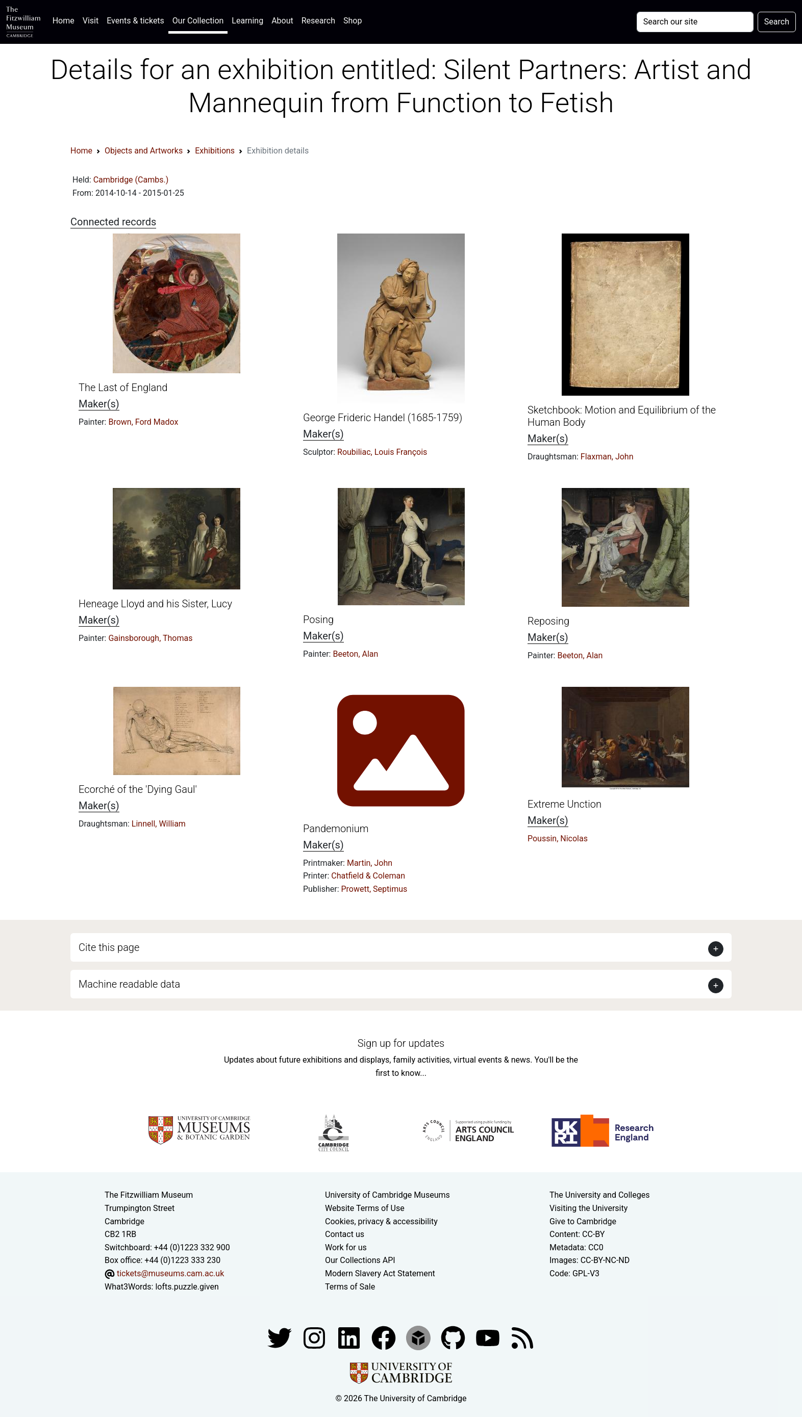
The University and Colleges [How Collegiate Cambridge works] (599, 1195)
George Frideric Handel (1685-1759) (382, 417)
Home (66, 19)
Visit (90, 20)
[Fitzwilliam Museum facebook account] (350, 1337)
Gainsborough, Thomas (150, 638)
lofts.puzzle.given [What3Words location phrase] (186, 1287)
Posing (318, 619)
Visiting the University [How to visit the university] (588, 1208)
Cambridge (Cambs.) (131, 180)
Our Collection (197, 20)
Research (318, 20)
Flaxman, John (607, 456)
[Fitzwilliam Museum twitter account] (280, 1337)
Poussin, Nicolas (558, 838)
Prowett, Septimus (374, 889)
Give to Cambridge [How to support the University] (582, 1221)
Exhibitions (215, 151)
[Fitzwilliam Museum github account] (454, 1337)
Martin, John (369, 863)
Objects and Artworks (144, 151)
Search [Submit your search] (776, 22)
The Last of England (123, 387)
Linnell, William (159, 824)
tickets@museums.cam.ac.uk (170, 1273)
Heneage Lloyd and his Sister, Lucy (155, 604)
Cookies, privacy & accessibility (381, 1221)
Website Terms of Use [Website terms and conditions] (365, 1208)
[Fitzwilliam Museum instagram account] (315, 1337)
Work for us (346, 1247)
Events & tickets (135, 20)
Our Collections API (360, 1260)
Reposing (548, 621)
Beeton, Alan (355, 654)
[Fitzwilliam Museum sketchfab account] (419, 1337)
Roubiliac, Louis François (382, 452)
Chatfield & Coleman (368, 876)
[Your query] (695, 22)
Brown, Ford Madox (143, 422)
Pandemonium (336, 828)
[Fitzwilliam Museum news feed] (522, 1337)
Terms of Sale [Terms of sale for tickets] (350, 1287)
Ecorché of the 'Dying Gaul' (138, 789)
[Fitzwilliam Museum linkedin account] (384, 1337)
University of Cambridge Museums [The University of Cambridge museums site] (387, 1195)
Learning (247, 20)
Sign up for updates (401, 1043)
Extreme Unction (565, 804)
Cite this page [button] (109, 947)
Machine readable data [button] (129, 984)
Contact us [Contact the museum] (344, 1234)
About (282, 20)
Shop (352, 20)
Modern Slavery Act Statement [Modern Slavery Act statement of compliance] (380, 1273)
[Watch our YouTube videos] (488, 1337)
